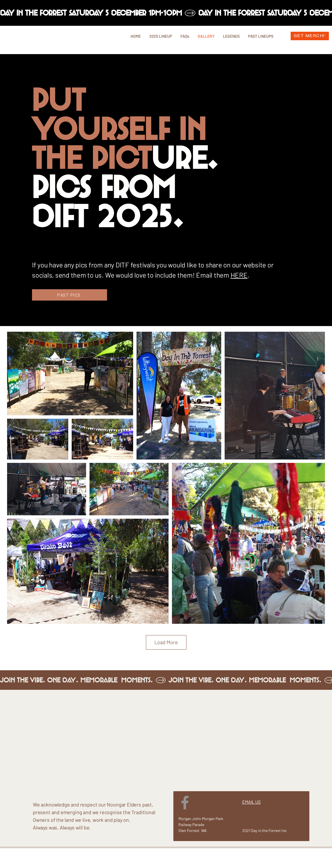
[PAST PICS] (69, 295)
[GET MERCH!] (310, 36)
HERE (239, 275)
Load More (166, 642)
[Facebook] (185, 802)
